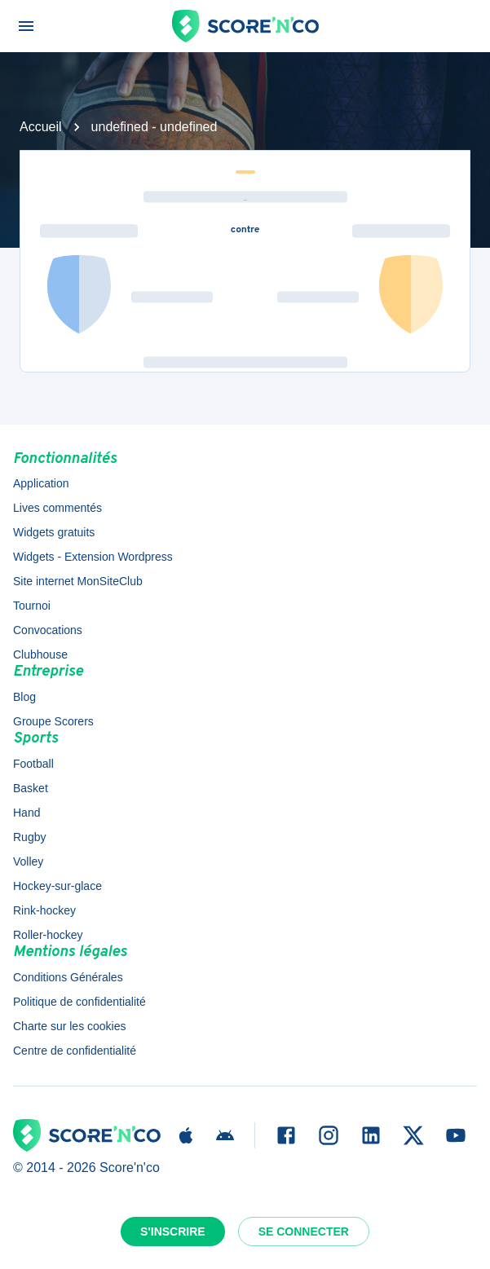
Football (33, 763)
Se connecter (303, 1231)
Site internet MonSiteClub (78, 581)
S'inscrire (172, 1231)
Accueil (41, 127)
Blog (24, 696)
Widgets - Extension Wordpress (93, 556)
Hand (26, 812)
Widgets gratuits (54, 532)
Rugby (29, 837)
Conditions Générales (68, 977)
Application (41, 483)
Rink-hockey (44, 910)
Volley (28, 861)
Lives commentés (57, 507)
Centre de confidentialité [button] (74, 1050)
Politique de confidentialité (79, 1001)
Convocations (47, 630)
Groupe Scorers (53, 721)
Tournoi (32, 605)
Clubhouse (40, 654)
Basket (30, 788)
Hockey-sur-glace (57, 885)
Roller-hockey (48, 934)
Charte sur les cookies (69, 1026)
